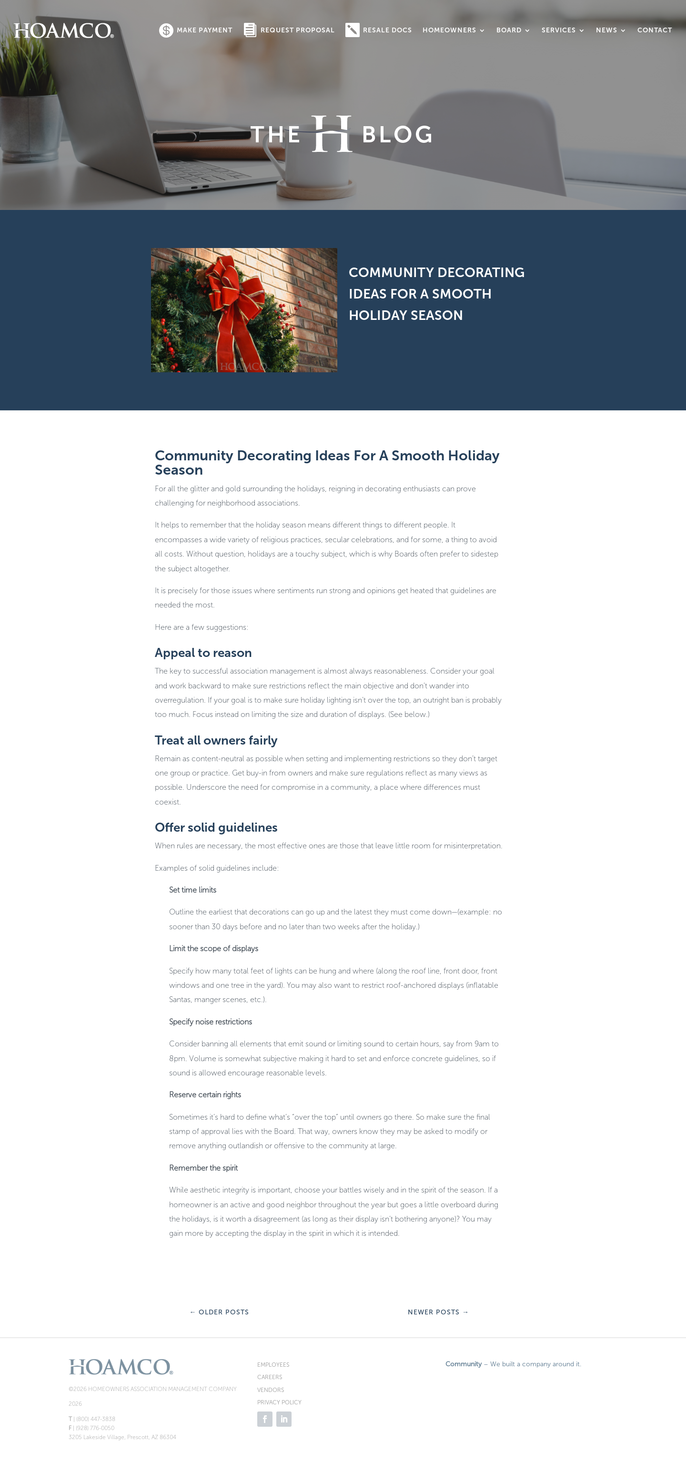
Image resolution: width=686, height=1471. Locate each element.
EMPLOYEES (273, 1365)
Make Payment (204, 30)
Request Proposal (298, 30)
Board (509, 30)
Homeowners (449, 30)
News (606, 30)
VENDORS (270, 1390)
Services (559, 30)
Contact (654, 30)
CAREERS (269, 1377)
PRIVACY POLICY (279, 1402)
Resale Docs (387, 30)
